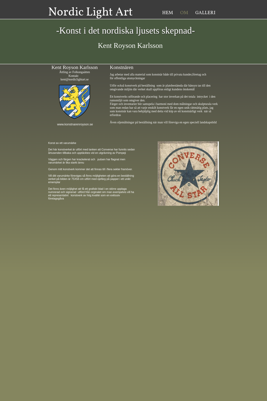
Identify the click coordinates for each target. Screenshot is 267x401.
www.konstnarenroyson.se (74, 122)
